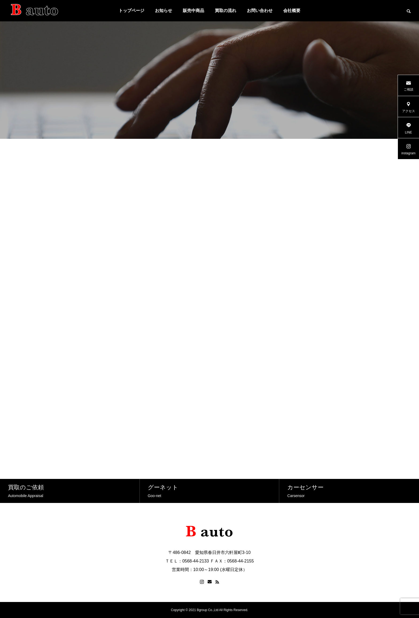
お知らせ (163, 10)
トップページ (131, 10)
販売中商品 (193, 10)
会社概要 (291, 10)
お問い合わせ (260, 10)
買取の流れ (225, 10)
